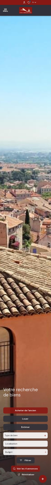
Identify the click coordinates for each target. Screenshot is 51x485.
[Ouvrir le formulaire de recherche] (26, 466)
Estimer (25, 433)
